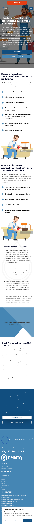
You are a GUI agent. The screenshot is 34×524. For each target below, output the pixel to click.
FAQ (2, 487)
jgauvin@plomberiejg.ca (7, 468)
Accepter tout (27, 521)
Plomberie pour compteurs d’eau (9, 501)
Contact (3, 489)
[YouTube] (8, 471)
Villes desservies (5, 485)
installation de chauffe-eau (7, 505)
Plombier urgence (5, 497)
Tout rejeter (18, 521)
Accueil (3, 479)
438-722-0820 (5, 466)
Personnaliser (8, 521)
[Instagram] (11, 471)
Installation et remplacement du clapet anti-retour (13, 495)
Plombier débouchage (6, 503)
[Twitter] (5, 471)
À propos (3, 481)
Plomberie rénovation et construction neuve (12, 499)
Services (3, 483)
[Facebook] (2, 471)
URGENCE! (17, 3)
